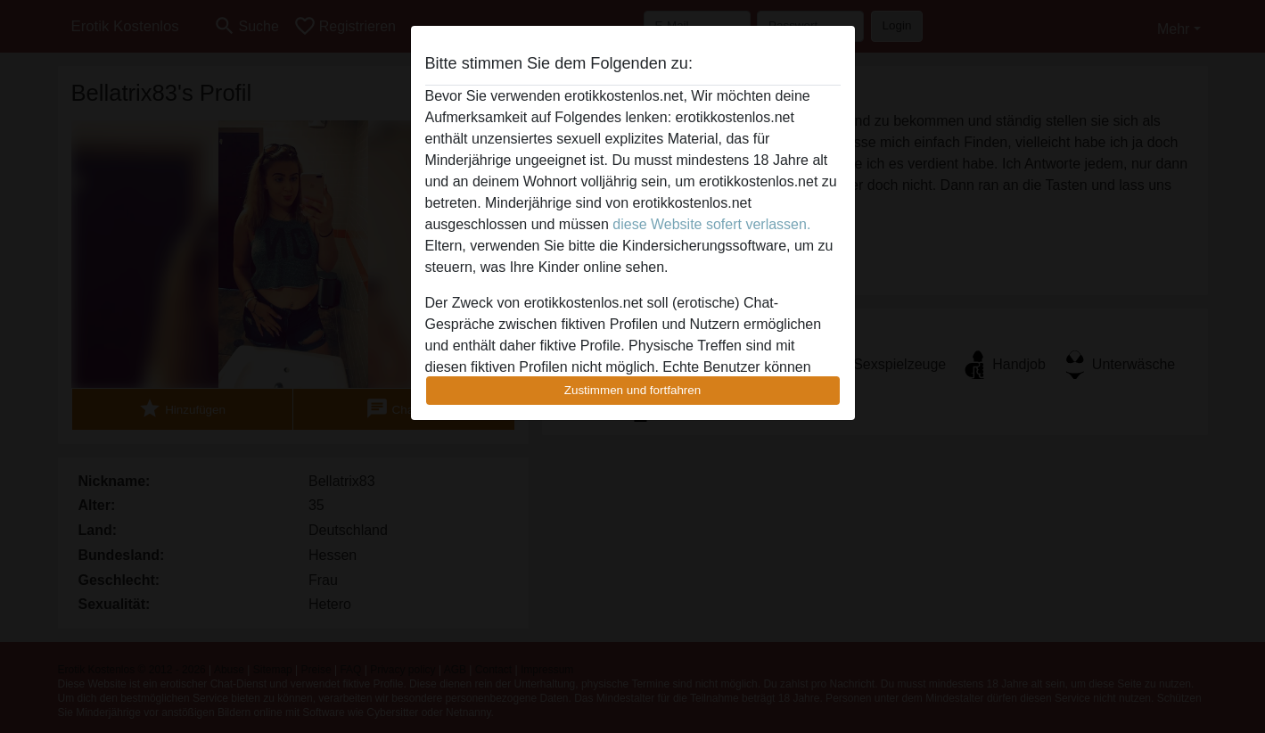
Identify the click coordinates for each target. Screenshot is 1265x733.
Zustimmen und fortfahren (633, 390)
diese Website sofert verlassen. (711, 224)
